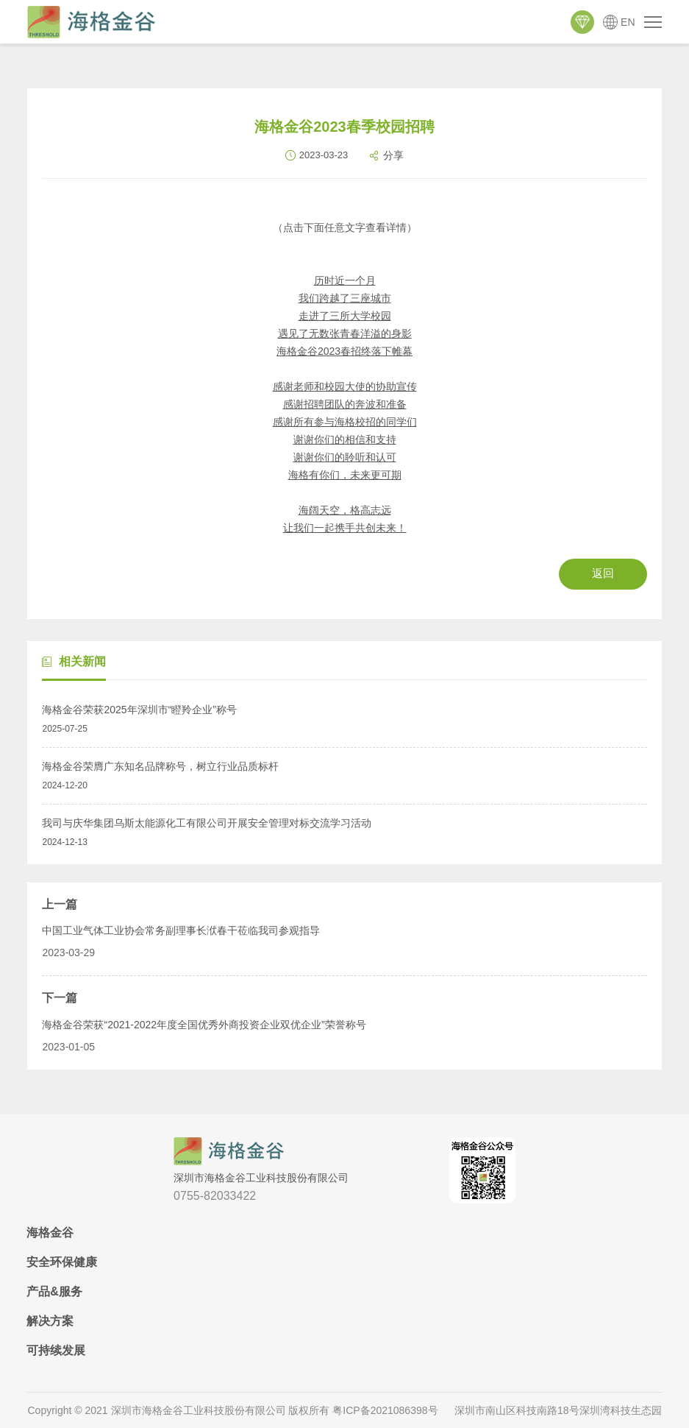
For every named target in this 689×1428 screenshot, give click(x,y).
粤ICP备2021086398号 (385, 1410)
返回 (603, 573)
